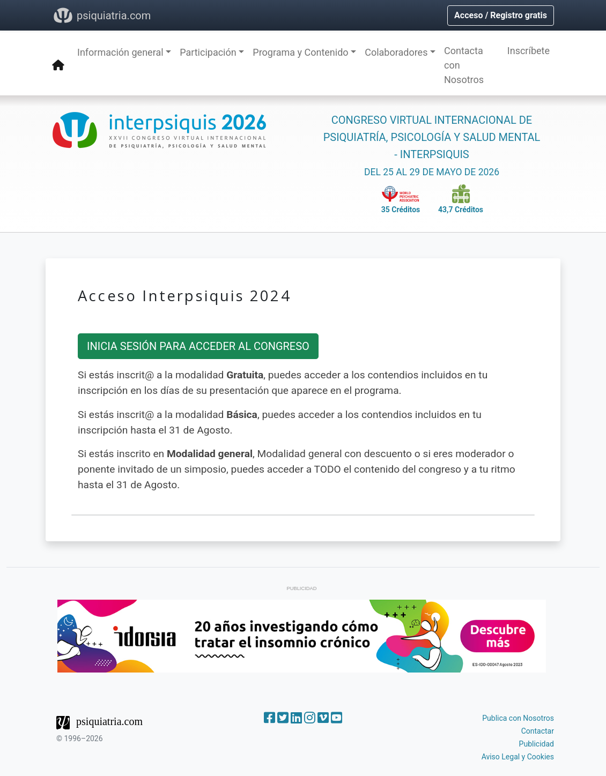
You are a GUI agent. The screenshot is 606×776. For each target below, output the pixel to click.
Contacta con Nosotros (464, 65)
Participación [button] (208, 52)
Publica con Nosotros (518, 718)
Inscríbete (528, 50)
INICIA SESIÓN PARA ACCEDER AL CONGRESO (198, 346)
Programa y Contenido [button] (300, 52)
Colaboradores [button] (396, 52)
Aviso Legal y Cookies (518, 756)
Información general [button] (120, 52)
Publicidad (536, 744)
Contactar (537, 731)
